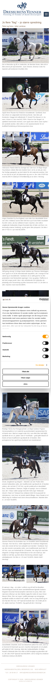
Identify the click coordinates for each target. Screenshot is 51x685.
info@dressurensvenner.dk (33, 672)
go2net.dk (29, 681)
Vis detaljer (40, 365)
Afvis (25, 384)
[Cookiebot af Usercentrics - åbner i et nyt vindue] (39, 299)
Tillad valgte (25, 378)
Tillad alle (25, 371)
